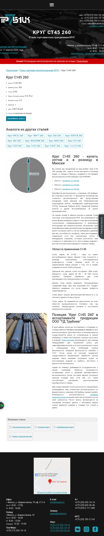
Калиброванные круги (65, 427)
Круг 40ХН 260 (56, 141)
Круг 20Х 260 (54, 135)
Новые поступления (9, 53)
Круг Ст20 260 (15, 146)
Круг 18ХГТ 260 (35, 135)
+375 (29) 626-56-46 (60, 530)
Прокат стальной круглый (22, 436)
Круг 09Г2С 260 (15, 135)
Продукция (11, 70)
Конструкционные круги (21, 427)
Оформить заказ (16, 119)
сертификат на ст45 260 (70, 181)
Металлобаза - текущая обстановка (87, 54)
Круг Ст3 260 (74, 141)
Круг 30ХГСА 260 (73, 135)
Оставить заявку (96, 26)
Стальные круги (44, 427)
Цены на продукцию (13, 47)
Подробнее (82, 61)
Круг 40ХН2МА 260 (34, 141)
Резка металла (68, 340)
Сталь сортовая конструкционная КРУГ (39, 70)
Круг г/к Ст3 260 (72, 146)
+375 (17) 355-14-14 (60, 525)
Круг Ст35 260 (33, 146)
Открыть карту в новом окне (52, 492)
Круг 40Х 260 (14, 141)
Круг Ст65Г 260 (52, 146)
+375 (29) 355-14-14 (60, 527)
